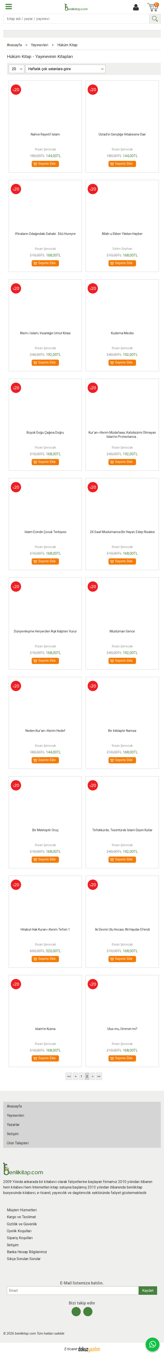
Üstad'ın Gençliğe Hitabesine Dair (122, 134)
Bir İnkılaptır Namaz (122, 731)
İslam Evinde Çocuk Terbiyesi (45, 532)
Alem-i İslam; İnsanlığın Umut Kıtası (45, 333)
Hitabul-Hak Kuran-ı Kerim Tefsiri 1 (45, 929)
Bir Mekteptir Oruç (45, 830)
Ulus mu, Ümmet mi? (122, 1029)
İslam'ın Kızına (45, 1029)
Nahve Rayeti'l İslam (45, 134)
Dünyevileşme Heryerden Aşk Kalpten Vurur (45, 631)
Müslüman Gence (122, 631)
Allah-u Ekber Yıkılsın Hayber (122, 234)
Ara (155, 18)
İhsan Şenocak (45, 149)
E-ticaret (70, 1349)
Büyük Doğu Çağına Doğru (45, 432)
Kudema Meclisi (122, 333)
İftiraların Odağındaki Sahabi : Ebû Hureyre (45, 234)
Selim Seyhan (122, 249)
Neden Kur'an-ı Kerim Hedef (45, 731)
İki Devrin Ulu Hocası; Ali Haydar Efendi (122, 929)
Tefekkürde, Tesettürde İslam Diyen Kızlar (122, 830)
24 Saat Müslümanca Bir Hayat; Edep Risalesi (122, 532)
